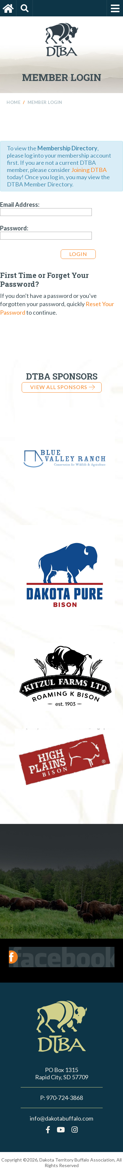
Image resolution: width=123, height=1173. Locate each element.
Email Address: (19, 204)
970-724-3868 (64, 1097)
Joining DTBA (89, 169)
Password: (14, 228)
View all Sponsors (62, 387)
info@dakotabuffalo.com (61, 1118)
